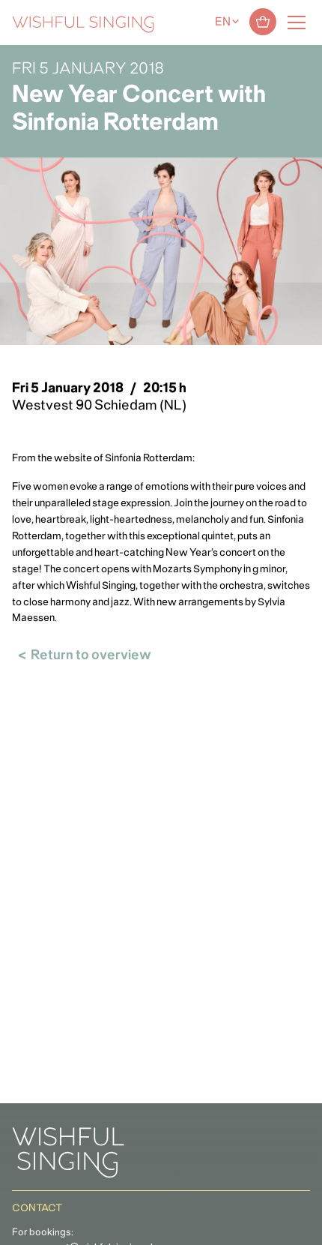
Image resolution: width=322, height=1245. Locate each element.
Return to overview (91, 656)
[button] (18, 1225)
